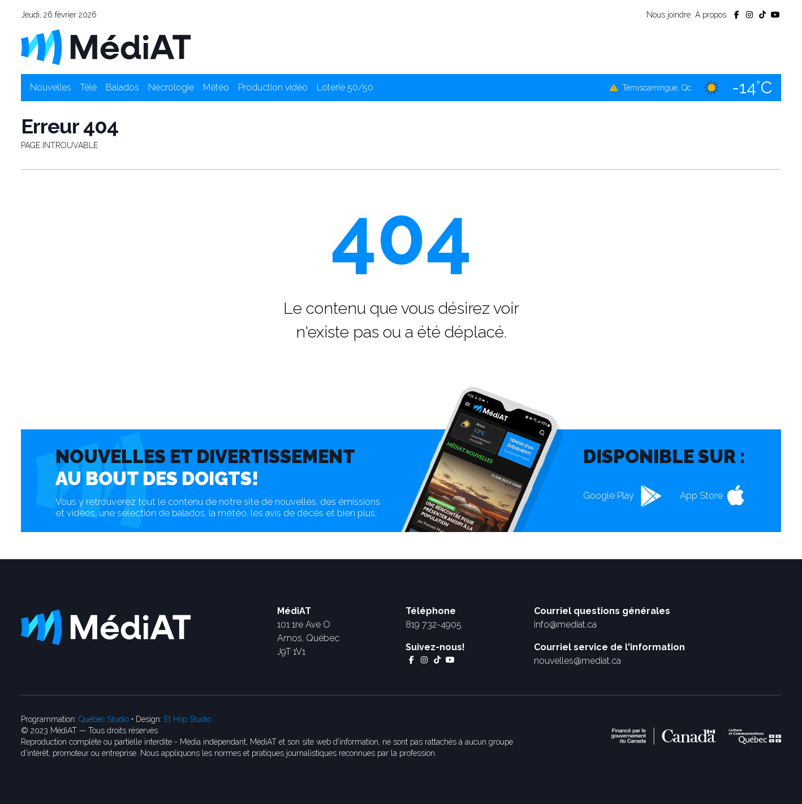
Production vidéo (273, 87)
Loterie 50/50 (345, 87)
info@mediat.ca (565, 624)
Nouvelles (50, 87)
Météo (216, 87)
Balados (122, 87)
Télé (88, 87)
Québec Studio (104, 719)
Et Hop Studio (187, 719)
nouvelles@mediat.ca (577, 660)
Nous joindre (668, 14)
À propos (710, 14)
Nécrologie (171, 87)
